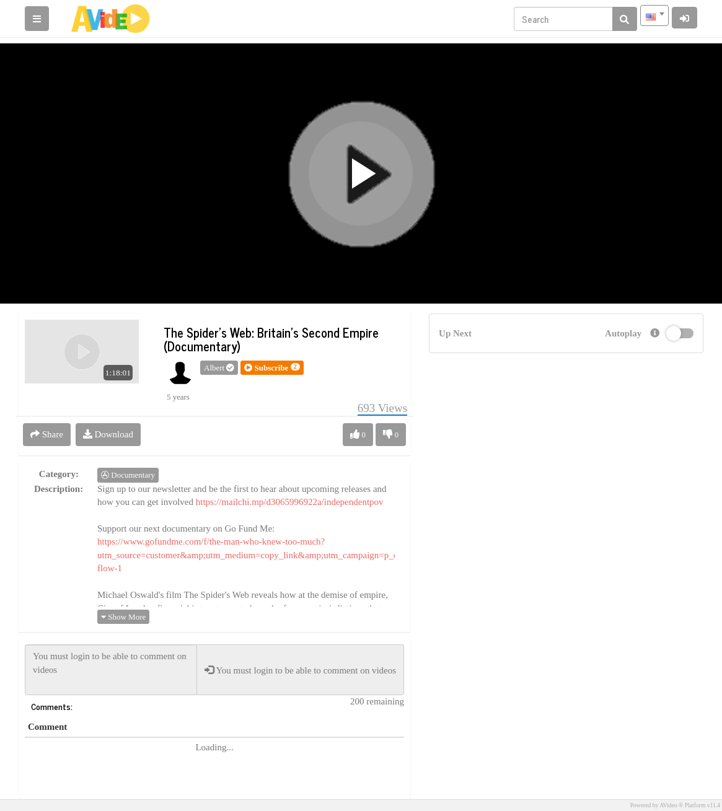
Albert (219, 367)
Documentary (128, 475)
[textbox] (654, 15)
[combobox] (654, 15)
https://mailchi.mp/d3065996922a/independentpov (290, 502)
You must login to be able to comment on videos (111, 669)
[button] (271, 368)
